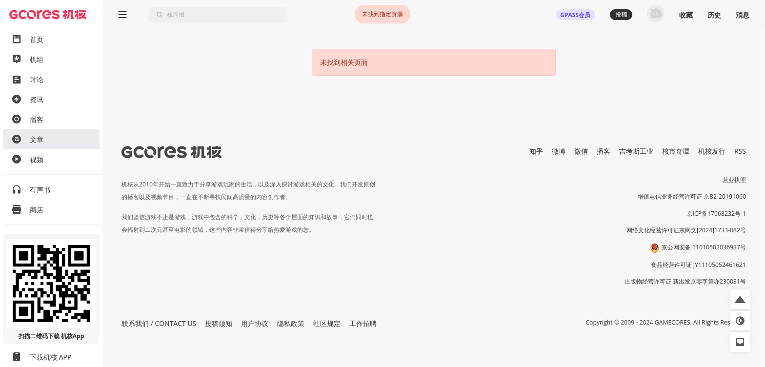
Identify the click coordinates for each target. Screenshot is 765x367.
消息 (742, 15)
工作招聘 (363, 323)
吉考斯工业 (636, 151)
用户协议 (254, 323)
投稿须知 (218, 323)
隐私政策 (290, 323)
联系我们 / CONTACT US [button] (158, 323)
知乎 (536, 151)
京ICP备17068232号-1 (716, 213)
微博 (558, 151)
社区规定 (327, 323)
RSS (740, 151)
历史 (714, 15)
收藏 (686, 15)
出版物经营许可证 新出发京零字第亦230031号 (685, 281)
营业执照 (734, 180)
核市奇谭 (675, 151)
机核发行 (711, 151)
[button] (740, 299)
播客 (603, 151)
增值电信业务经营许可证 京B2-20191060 (692, 196)
